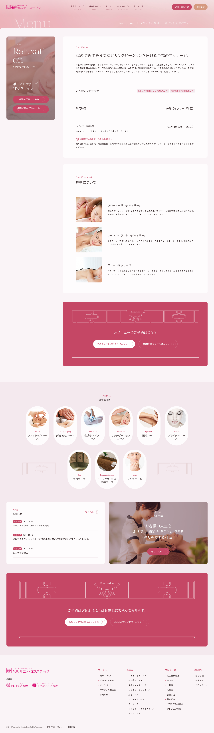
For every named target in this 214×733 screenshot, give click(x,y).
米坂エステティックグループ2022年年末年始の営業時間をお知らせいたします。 (51, 539)
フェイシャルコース (136, 676)
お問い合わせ (201, 685)
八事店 (169, 690)
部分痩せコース (134, 681)
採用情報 (201, 6)
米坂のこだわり (78, 7)
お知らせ (103, 695)
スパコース (132, 704)
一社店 (169, 685)
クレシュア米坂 (173, 709)
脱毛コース (132, 695)
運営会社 (199, 676)
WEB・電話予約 (182, 6)
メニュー (109, 7)
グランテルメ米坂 (174, 704)
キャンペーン (123, 7)
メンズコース (133, 714)
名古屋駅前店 (172, 676)
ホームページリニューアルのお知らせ (31, 526)
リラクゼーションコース (150, 23)
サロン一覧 (138, 7)
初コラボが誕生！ (21, 553)
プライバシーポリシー (55, 727)
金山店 (169, 681)
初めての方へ (95, 7)
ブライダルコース (135, 700)
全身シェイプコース (136, 685)
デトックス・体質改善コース (140, 709)
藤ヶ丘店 (170, 700)
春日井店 (170, 695)
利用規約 (71, 727)
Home (121, 23)
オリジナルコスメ (107, 690)
